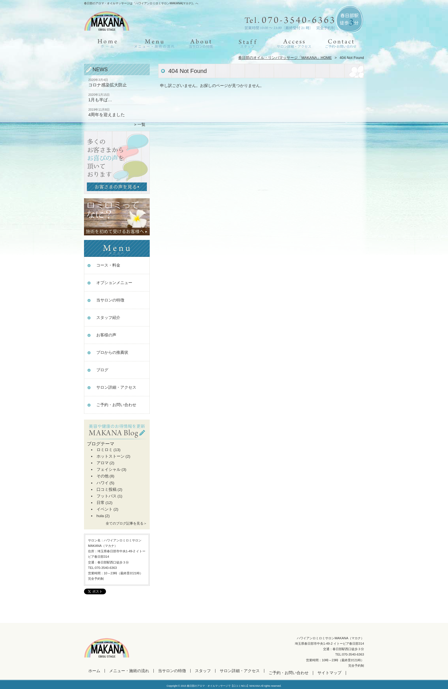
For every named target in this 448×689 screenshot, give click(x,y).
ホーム (107, 44)
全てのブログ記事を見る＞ (126, 523)
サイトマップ (329, 673)
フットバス (107, 496)
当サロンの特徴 (200, 44)
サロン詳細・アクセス (294, 44)
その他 (103, 476)
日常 (101, 503)
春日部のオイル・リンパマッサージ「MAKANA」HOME (285, 57)
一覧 (141, 124)
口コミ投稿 (107, 489)
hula (100, 516)
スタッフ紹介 (108, 317)
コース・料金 (108, 265)
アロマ (103, 463)
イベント (105, 509)
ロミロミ (105, 450)
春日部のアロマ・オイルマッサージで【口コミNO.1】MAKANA (223, 685)
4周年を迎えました (106, 114)
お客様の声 (106, 335)
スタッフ (247, 44)
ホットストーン (111, 456)
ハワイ (103, 483)
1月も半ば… (100, 99)
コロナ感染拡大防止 (107, 84)
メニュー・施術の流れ (154, 44)
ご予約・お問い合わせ (340, 44)
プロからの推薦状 (112, 352)
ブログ (102, 370)
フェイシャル (109, 469)
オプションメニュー (114, 283)
